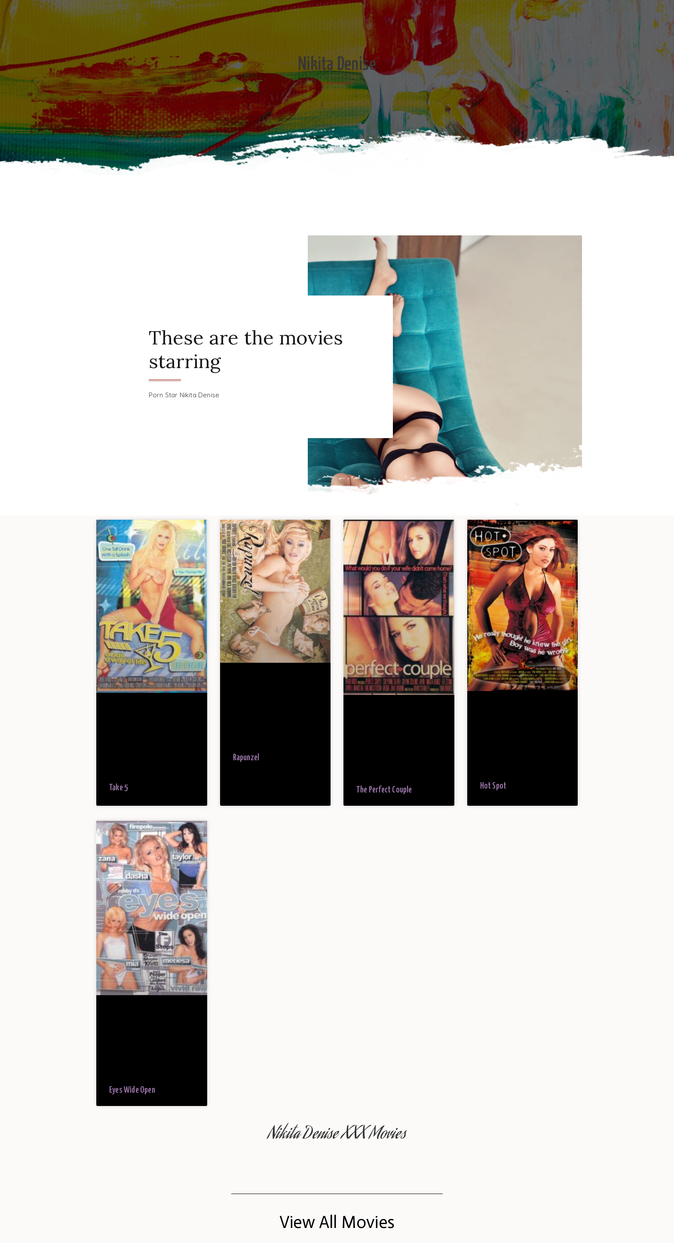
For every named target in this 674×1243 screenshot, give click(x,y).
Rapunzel (246, 758)
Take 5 (118, 788)
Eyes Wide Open (132, 1090)
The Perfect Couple (384, 790)
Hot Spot (493, 786)
